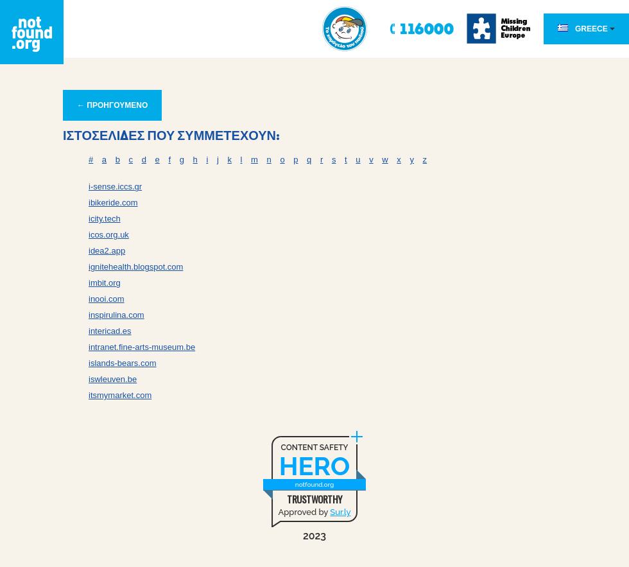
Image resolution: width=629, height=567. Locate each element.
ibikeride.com (113, 202)
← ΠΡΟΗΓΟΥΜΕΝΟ (112, 105)
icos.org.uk (109, 235)
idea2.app (107, 251)
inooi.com (107, 299)
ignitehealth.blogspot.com (136, 267)
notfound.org (314, 484)
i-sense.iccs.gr (115, 186)
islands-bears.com (123, 363)
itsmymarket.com (120, 395)
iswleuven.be (113, 379)
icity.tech (105, 218)
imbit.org (105, 283)
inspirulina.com (116, 315)
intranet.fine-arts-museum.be (142, 347)
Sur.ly (340, 512)
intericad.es (110, 331)
